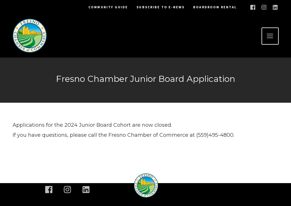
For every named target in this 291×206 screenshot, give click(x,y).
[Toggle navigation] (270, 36)
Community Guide (108, 7)
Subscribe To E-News (160, 7)
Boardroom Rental (215, 7)
